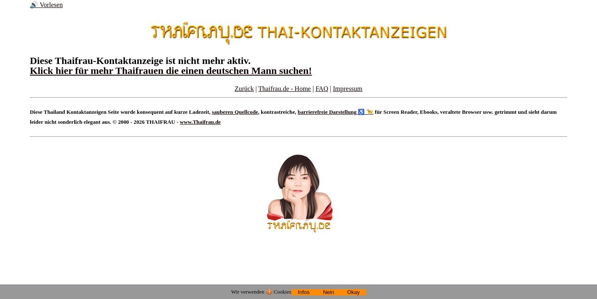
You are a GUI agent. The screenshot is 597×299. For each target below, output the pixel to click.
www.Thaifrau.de (200, 122)
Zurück (244, 88)
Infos (303, 292)
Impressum (347, 88)
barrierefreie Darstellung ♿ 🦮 (336, 112)
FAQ (321, 88)
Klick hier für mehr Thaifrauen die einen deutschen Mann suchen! (171, 70)
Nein (328, 292)
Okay (353, 292)
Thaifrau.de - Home (284, 88)
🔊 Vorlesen (46, 4)
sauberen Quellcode (235, 112)
